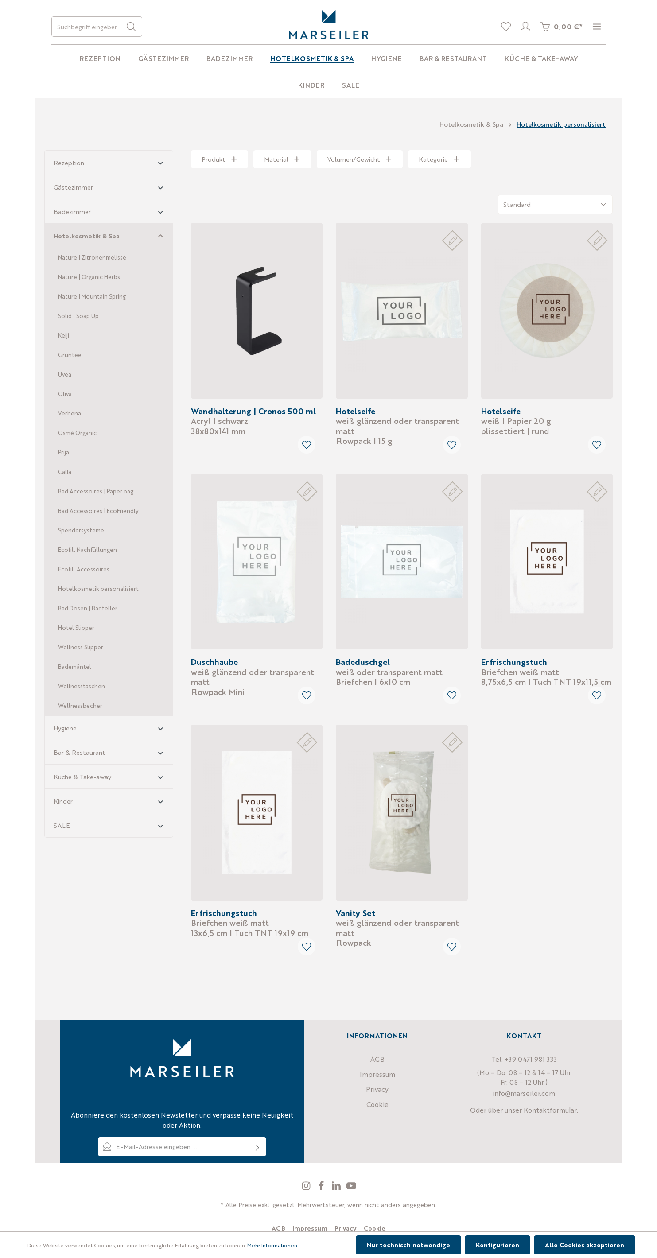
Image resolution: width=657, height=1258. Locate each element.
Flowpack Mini (252, 676)
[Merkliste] (506, 26)
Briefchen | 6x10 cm (389, 671)
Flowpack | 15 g (397, 426)
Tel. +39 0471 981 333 (524, 1059)
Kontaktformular (550, 1110)
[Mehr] (597, 26)
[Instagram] (307, 1188)
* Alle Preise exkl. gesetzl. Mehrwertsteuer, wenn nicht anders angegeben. (328, 1204)
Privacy (377, 1089)
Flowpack (397, 927)
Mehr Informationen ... (274, 1245)
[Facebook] (322, 1188)
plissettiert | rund (516, 421)
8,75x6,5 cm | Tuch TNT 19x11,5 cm (546, 671)
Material (282, 159)
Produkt (220, 159)
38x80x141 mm (253, 421)
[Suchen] (131, 26)
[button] (160, 162)
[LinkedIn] (337, 1188)
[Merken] (306, 445)
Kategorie (439, 159)
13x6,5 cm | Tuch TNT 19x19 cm (249, 923)
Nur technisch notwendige (408, 1245)
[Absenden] (257, 1146)
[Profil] (525, 26)
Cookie (377, 1104)
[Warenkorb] (561, 26)
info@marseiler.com (524, 1093)
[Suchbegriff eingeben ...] (86, 26)
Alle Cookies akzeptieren (584, 1245)
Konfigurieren (497, 1245)
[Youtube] (351, 1188)
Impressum (377, 1074)
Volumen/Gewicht (360, 159)
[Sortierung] (555, 204)
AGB (377, 1059)
